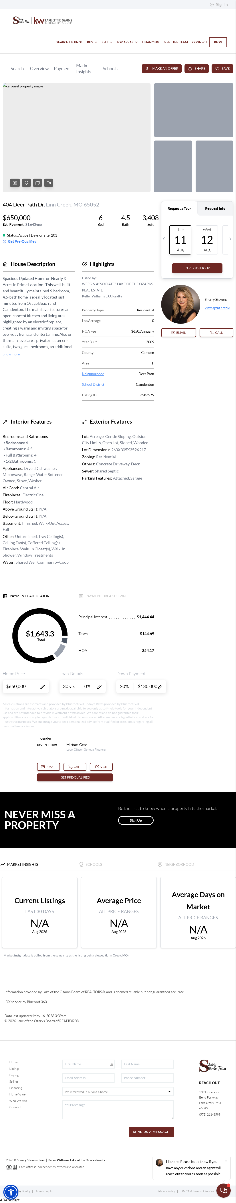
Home (13, 1062)
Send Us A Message (151, 1132)
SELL (107, 42)
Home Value (17, 1094)
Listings (14, 1068)
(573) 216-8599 (209, 1114)
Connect (15, 1107)
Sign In (219, 4)
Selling (13, 1081)
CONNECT (199, 42)
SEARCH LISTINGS (69, 42)
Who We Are (18, 1101)
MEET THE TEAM (176, 42)
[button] (10, 1192)
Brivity (26, 1191)
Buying (14, 1075)
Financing (15, 1088)
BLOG (218, 42)
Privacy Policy (166, 1191)
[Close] (226, 1160)
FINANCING (150, 42)
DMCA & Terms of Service (197, 1191)
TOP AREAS (127, 42)
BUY (92, 42)
